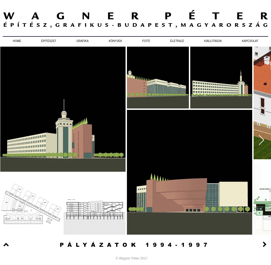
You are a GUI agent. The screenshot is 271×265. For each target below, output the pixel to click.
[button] (48, 41)
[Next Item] (261, 140)
